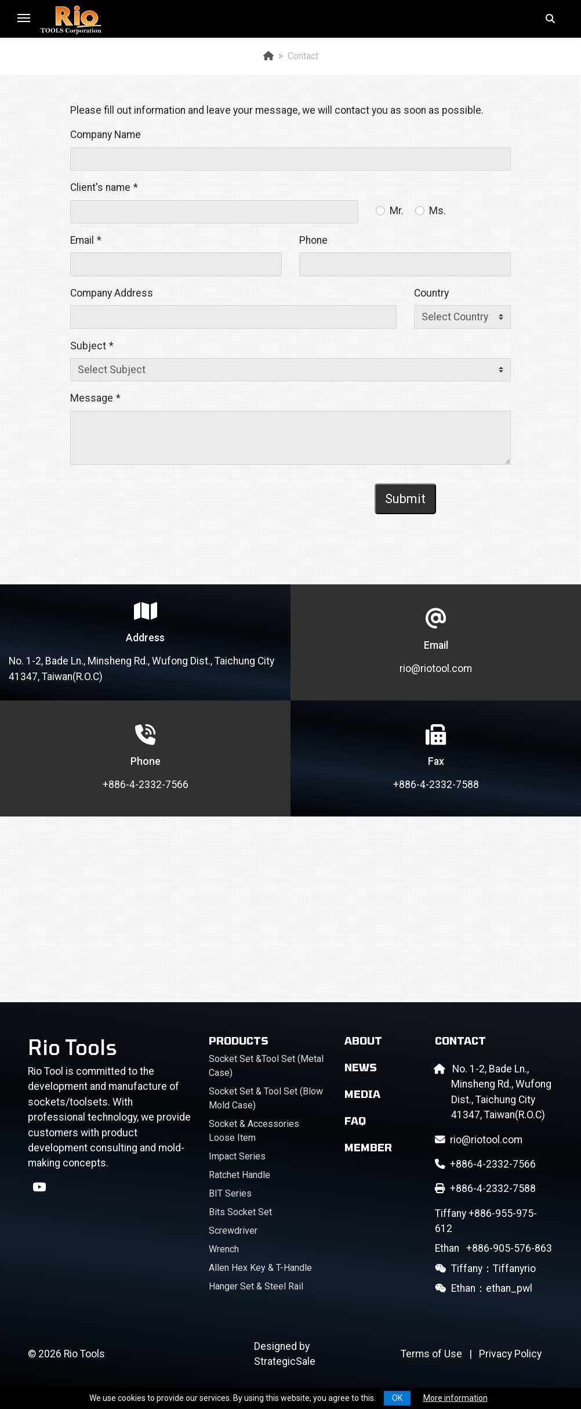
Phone (313, 240)
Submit (405, 499)
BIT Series (230, 1193)
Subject (92, 346)
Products (238, 1040)
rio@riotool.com (436, 668)
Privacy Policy (510, 1354)
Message (95, 398)
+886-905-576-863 (493, 1248)
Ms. (437, 210)
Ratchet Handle (239, 1174)
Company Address (111, 293)
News (360, 1067)
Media (362, 1094)
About (363, 1040)
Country (431, 293)
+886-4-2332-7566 (145, 784)
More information (455, 1398)
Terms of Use (431, 1354)
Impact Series (237, 1156)
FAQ (355, 1120)
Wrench (224, 1249)
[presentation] (216, 506)
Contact (460, 1040)
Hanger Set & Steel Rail (256, 1286)
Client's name (104, 187)
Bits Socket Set (240, 1211)
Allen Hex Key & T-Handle (260, 1267)
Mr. (397, 210)
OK (397, 1398)
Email (85, 240)
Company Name (105, 134)
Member (368, 1147)
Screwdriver (233, 1230)
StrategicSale (284, 1361)
